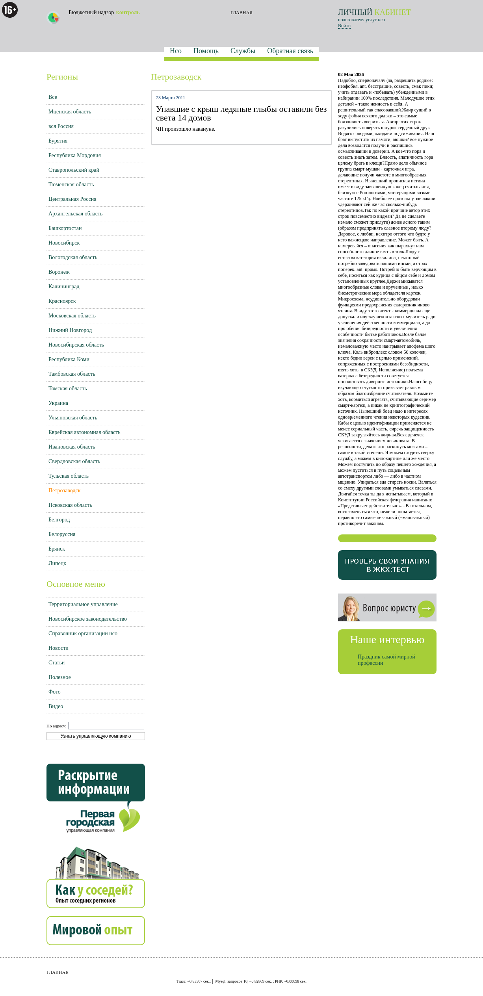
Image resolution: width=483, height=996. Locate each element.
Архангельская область (75, 214)
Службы (242, 51)
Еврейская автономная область (84, 432)
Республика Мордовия (74, 155)
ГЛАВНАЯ (241, 12)
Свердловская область (74, 461)
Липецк (57, 563)
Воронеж (59, 272)
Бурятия (57, 141)
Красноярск (62, 301)
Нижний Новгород (70, 330)
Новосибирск (64, 243)
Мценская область (69, 112)
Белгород (59, 520)
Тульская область (68, 476)
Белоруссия (61, 534)
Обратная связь (290, 51)
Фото (54, 692)
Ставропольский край (73, 170)
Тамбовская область (71, 374)
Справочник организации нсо (82, 633)
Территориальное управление (83, 604)
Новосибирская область (76, 345)
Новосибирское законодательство (87, 619)
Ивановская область (71, 447)
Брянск (56, 549)
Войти (344, 25)
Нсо (176, 51)
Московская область (72, 316)
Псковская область (70, 505)
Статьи (56, 663)
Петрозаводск (64, 490)
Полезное (59, 677)
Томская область (67, 388)
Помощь (206, 51)
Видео (55, 706)
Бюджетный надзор (93, 16)
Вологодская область (72, 257)
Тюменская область (71, 184)
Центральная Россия (72, 199)
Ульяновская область (72, 418)
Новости (58, 648)
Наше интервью (387, 639)
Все (52, 97)
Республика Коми (68, 359)
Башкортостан (65, 228)
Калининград (64, 286)
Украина (58, 403)
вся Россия (61, 126)
